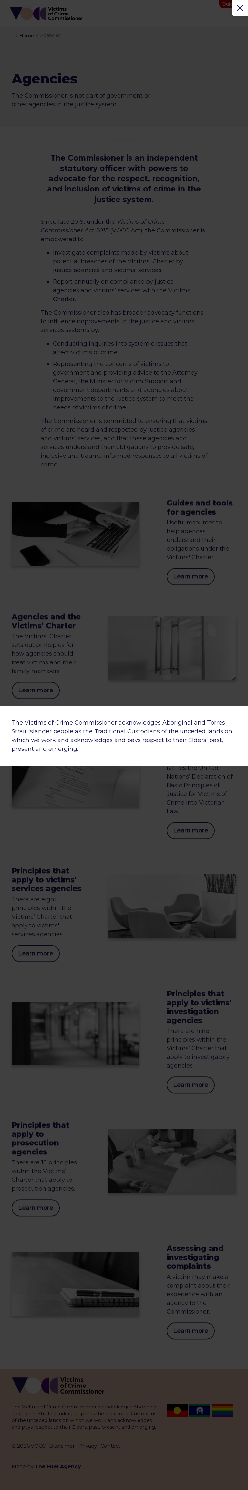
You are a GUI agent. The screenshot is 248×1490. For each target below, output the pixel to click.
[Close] (240, 8)
